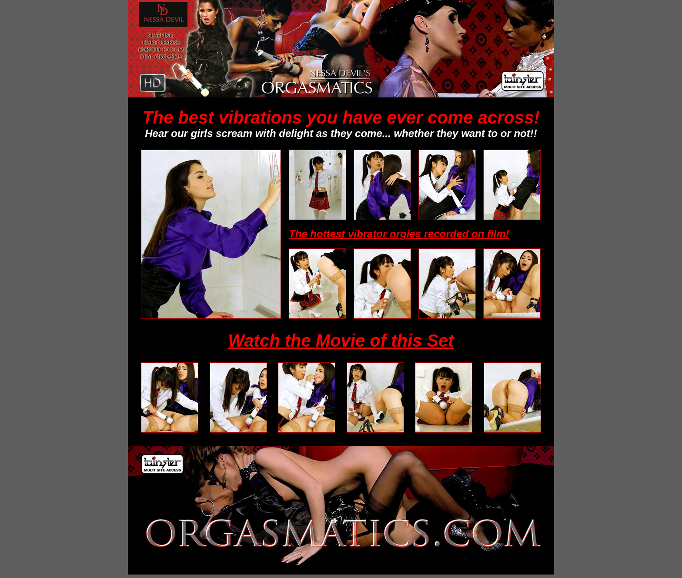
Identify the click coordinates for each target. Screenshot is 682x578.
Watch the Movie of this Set (341, 340)
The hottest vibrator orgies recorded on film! (399, 234)
